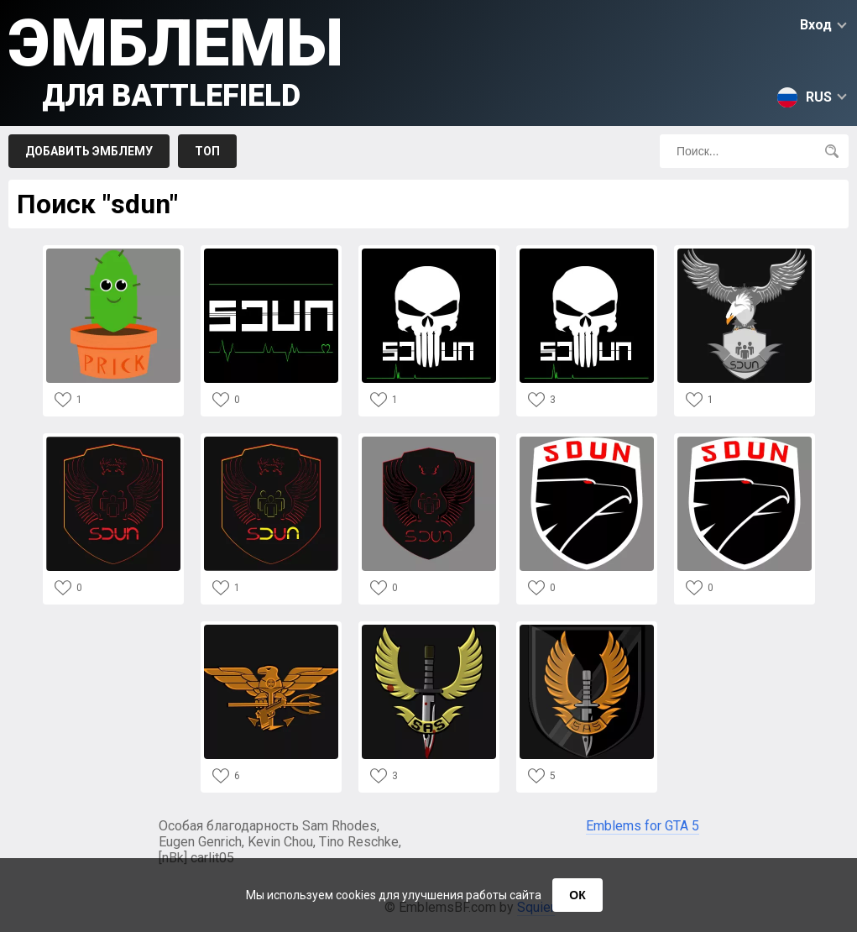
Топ (207, 151)
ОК (577, 895)
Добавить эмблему (89, 151)
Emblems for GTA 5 (642, 826)
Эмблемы (175, 59)
